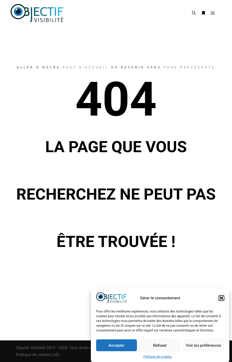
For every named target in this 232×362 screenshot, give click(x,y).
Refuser (160, 347)
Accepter (116, 347)
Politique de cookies (157, 359)
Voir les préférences (203, 347)
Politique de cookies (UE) (38, 354)
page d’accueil (86, 67)
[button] (221, 300)
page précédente (189, 67)
